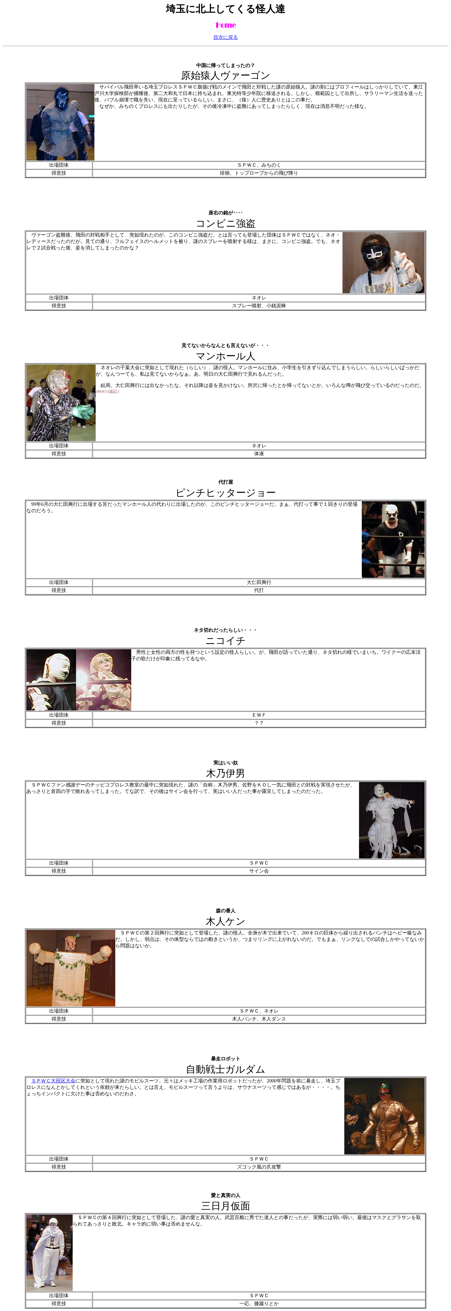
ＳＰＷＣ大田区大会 (53, 1080)
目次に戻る (225, 37)
